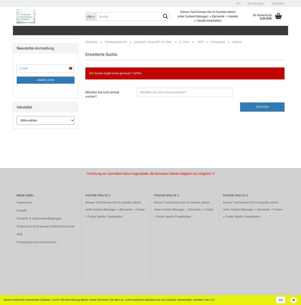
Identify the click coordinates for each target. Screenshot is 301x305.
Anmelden (45, 80)
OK (281, 300)
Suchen (262, 107)
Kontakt (21, 210)
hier (212, 299)
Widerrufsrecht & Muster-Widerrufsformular (45, 226)
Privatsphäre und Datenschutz (36, 242)
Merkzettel (278, 3)
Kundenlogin (255, 3)
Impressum (24, 202)
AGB (19, 234)
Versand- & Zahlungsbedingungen (38, 218)
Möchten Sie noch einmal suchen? (102, 94)
